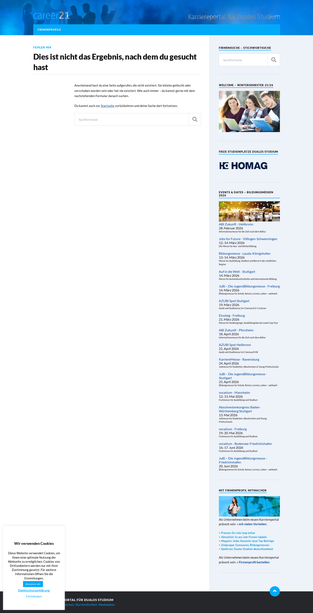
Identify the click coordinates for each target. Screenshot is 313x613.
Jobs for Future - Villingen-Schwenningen (248, 239)
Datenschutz (65, 604)
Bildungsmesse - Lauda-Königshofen (244, 253)
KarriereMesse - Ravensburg (239, 359)
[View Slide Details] (243, 165)
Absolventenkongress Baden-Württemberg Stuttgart (240, 409)
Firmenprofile (49, 29)
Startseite (107, 106)
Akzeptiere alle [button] (32, 584)
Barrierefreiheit (86, 604)
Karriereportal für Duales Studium (79, 600)
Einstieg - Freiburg (232, 315)
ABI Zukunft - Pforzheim (236, 330)
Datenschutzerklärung (34, 590)
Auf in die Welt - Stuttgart (237, 271)
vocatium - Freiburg (233, 429)
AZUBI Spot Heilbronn (235, 345)
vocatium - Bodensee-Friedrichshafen (245, 443)
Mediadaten (106, 604)
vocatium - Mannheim (234, 392)
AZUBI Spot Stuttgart (234, 301)
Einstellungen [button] (34, 596)
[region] (243, 166)
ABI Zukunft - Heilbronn (236, 224)
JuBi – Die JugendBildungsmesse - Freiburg (249, 286)
